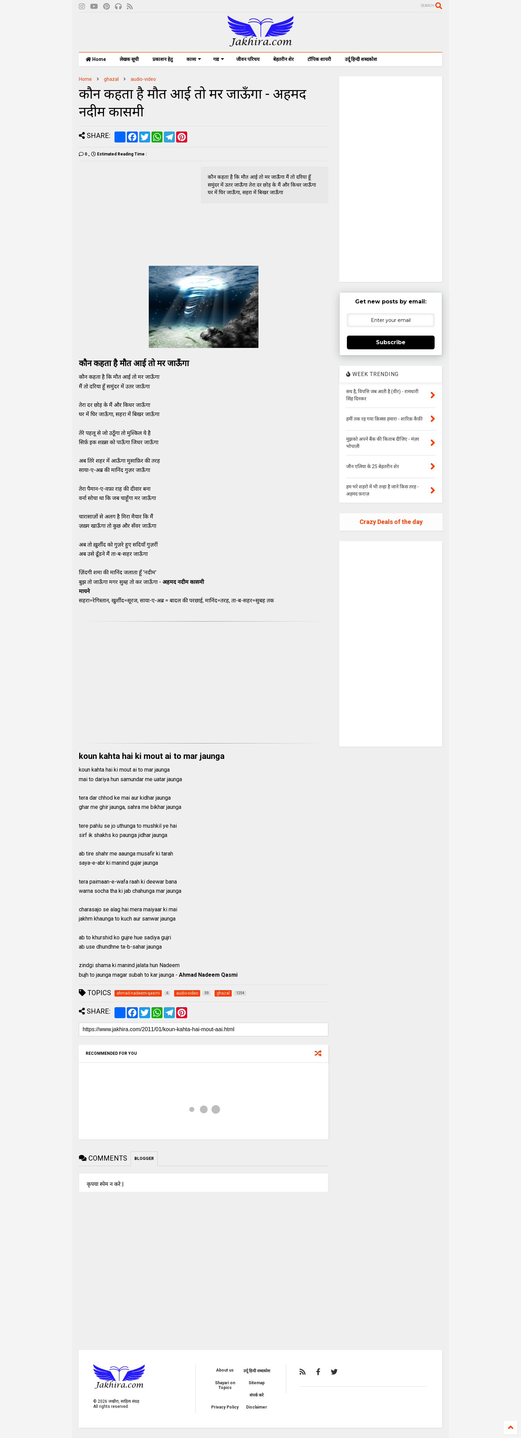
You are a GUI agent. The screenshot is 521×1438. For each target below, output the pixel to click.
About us (225, 1370)
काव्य (193, 59)
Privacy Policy (225, 1407)
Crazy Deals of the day (391, 521)
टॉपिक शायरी (319, 59)
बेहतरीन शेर (283, 59)
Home (96, 59)
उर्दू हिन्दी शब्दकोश (361, 59)
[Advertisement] (136, 214)
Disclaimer (256, 1407)
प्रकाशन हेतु (163, 59)
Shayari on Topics (225, 1385)
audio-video (143, 79)
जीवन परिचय (247, 59)
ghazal (111, 79)
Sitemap (257, 1382)
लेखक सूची (129, 59)
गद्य (218, 59)
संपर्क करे (257, 1395)
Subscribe (390, 342)
